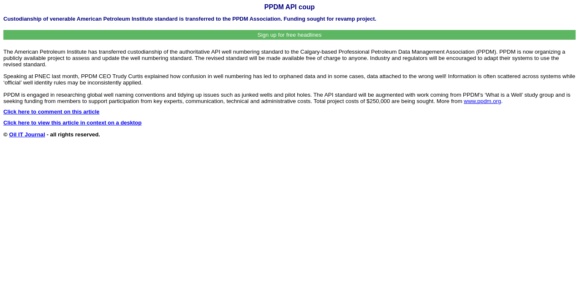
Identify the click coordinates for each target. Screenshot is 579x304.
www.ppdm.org (482, 101)
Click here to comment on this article (51, 112)
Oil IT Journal (27, 134)
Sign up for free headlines (290, 35)
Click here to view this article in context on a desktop (72, 122)
